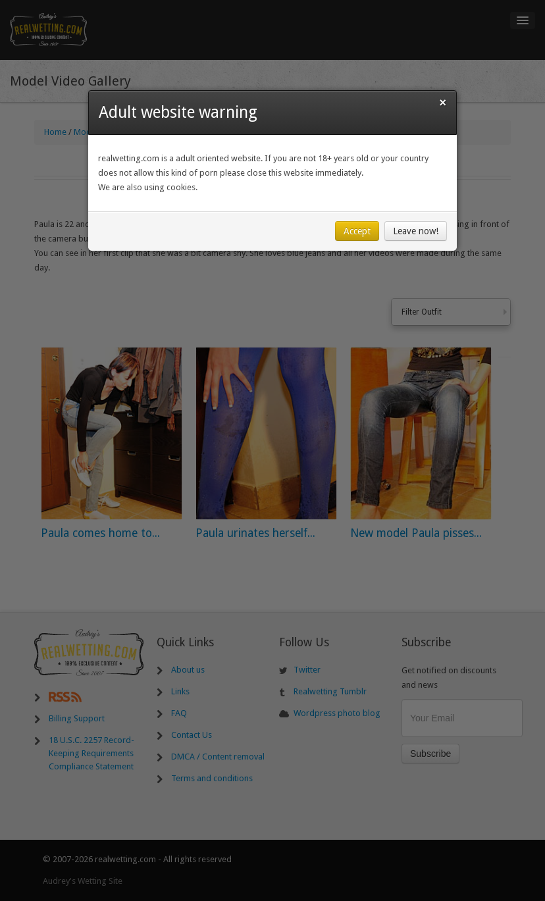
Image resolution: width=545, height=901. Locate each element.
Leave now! (415, 231)
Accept (357, 231)
